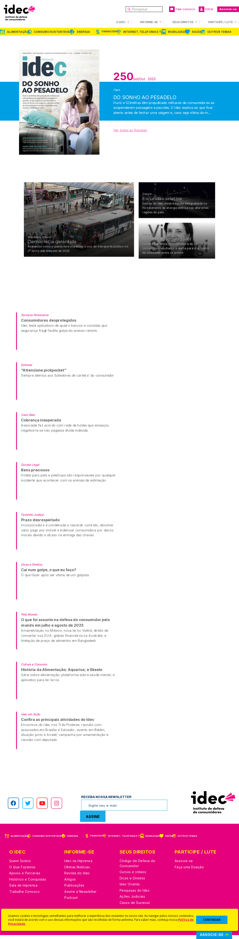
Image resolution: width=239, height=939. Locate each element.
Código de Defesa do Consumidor (137, 867)
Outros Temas (219, 32)
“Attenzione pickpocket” (43, 374)
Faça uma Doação (189, 871)
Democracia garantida (52, 245)
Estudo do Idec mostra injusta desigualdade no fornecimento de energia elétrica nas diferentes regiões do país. (175, 211)
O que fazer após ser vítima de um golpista (55, 579)
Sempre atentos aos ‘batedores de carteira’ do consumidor (67, 379)
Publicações (74, 889)
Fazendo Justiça (32, 518)
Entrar (206, 9)
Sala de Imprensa (23, 889)
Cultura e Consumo (34, 668)
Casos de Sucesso (135, 907)
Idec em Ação (30, 718)
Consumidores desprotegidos (48, 324)
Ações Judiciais (132, 900)
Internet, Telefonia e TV (143, 32)
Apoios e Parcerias (24, 877)
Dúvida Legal (30, 468)
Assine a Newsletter (80, 895)
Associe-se (228, 9)
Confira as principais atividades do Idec (57, 723)
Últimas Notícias (77, 871)
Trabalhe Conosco (24, 895)
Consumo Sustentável (52, 32)
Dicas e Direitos (31, 568)
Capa (116, 89)
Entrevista (148, 238)
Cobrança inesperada (41, 424)
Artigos (70, 883)
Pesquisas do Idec (135, 894)
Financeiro (110, 31)
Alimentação (18, 32)
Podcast (71, 901)
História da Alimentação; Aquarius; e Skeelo (61, 673)
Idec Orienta (130, 888)
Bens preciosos (35, 474)
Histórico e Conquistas (27, 883)
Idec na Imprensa (78, 865)
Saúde (197, 32)
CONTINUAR (211, 920)
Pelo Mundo (29, 618)
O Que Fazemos (22, 871)
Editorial (26, 368)
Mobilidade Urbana (39, 240)
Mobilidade (177, 32)
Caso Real (28, 418)
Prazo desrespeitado (40, 523)
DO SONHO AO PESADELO (144, 95)
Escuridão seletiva (162, 202)
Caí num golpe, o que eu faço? (48, 573)
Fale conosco (182, 9)
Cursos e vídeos (133, 876)
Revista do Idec (77, 877)
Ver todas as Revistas (130, 130)
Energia (83, 32)
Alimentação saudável (166, 243)
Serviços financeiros (34, 318)
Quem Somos (20, 865)
